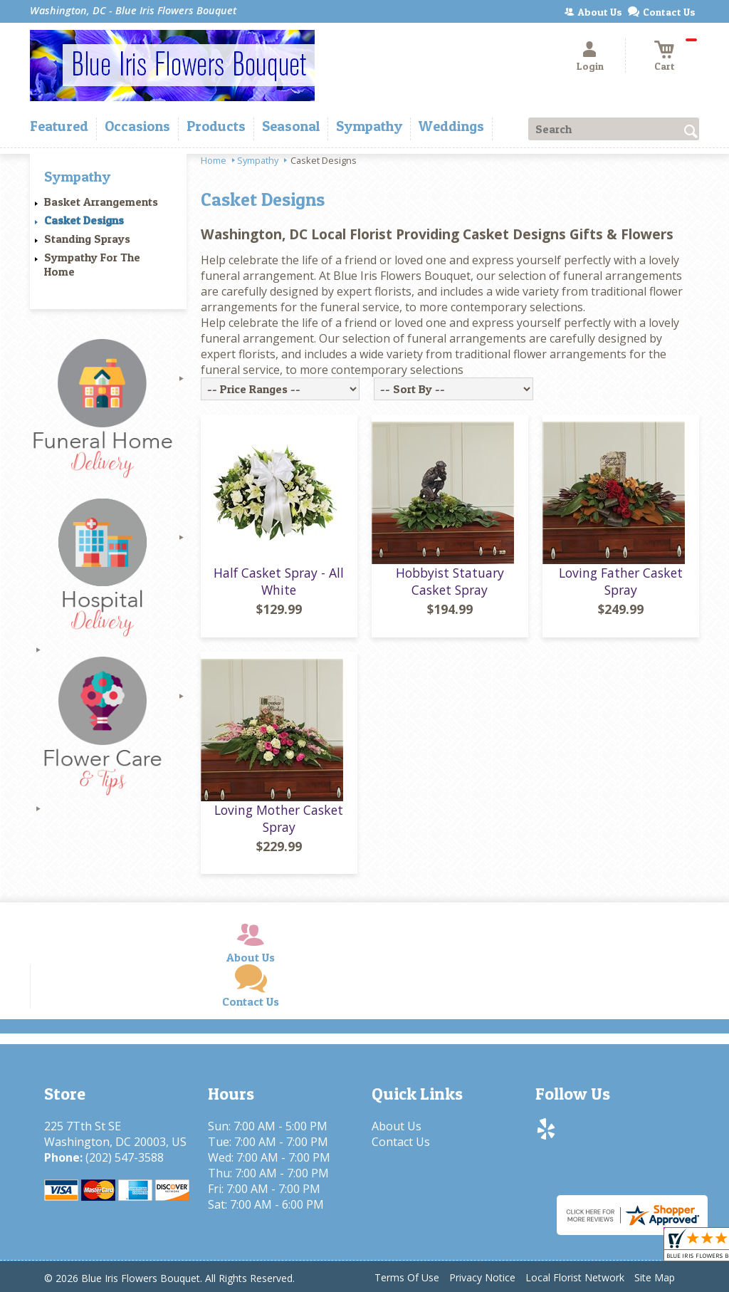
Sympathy (257, 160)
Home (213, 160)
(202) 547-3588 (124, 1157)
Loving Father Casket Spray (621, 581)
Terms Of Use (406, 1277)
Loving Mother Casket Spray (278, 818)
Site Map (654, 1277)
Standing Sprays (87, 238)
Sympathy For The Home (92, 264)
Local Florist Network (574, 1277)
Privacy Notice (482, 1277)
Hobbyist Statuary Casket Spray (450, 581)
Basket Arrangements (101, 201)
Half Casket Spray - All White (279, 581)
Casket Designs (84, 220)
